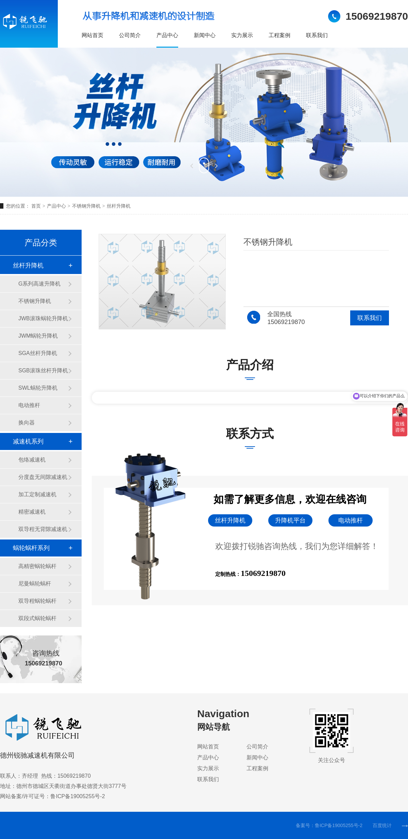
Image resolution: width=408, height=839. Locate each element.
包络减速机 (32, 460)
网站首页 (92, 35)
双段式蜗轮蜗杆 (37, 618)
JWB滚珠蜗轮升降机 (43, 318)
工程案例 (279, 35)
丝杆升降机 (119, 206)
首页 (39, 206)
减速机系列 (28, 441)
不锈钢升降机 (86, 206)
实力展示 (242, 35)
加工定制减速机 (37, 494)
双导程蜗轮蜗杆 (37, 601)
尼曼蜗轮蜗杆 (34, 583)
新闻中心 (205, 35)
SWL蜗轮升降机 (37, 388)
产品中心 (167, 35)
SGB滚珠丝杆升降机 (43, 370)
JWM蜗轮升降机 (38, 336)
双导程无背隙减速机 (42, 529)
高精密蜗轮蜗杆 (37, 566)
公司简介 (130, 35)
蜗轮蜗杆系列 (31, 548)
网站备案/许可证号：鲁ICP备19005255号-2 (52, 796)
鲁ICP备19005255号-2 (338, 825)
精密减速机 (32, 512)
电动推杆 (29, 405)
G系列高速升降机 (39, 284)
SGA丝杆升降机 (37, 353)
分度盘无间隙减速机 (42, 477)
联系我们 (317, 35)
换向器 (26, 422)
